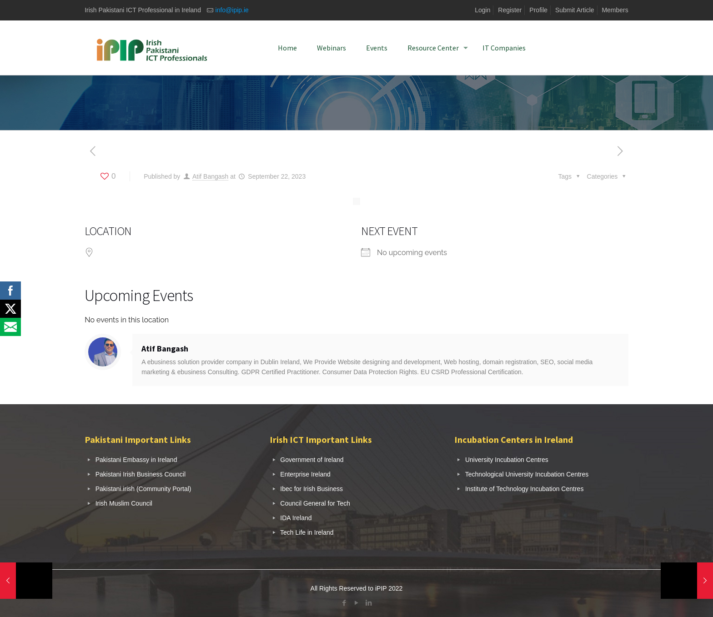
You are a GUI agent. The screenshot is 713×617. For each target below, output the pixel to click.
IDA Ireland (295, 518)
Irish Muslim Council (123, 503)
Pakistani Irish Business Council (140, 474)
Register (510, 10)
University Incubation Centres (506, 459)
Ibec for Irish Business (311, 488)
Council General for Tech (315, 503)
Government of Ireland (311, 459)
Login (482, 10)
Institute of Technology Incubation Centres (524, 488)
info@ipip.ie (232, 10)
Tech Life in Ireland (307, 532)
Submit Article (574, 10)
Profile (538, 10)
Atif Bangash (210, 176)
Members (615, 10)
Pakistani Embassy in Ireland (136, 459)
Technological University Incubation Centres (527, 474)
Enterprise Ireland (305, 474)
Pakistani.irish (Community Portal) (143, 488)
